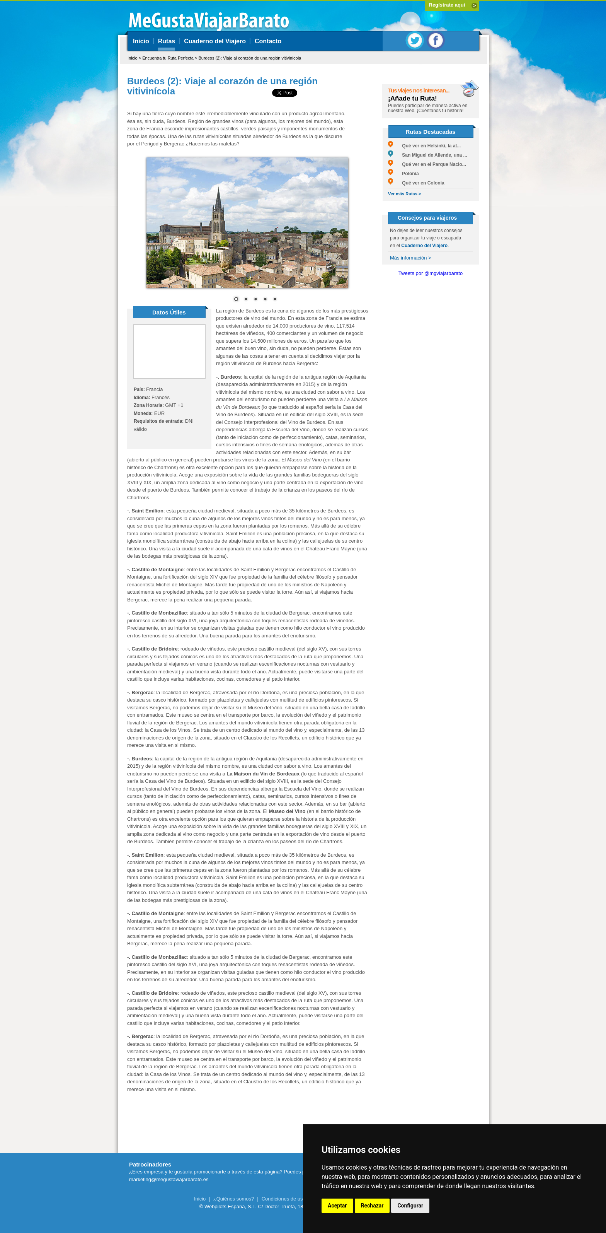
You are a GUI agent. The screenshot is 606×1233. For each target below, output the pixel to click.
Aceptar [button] (337, 1205)
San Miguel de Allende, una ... (427, 155)
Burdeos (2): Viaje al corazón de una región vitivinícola (249, 58)
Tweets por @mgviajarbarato (430, 273)
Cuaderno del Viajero (215, 41)
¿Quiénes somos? (233, 1199)
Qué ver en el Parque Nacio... (427, 164)
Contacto (268, 41)
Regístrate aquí (447, 5)
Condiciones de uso (284, 1199)
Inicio (141, 41)
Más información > (410, 258)
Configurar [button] (410, 1205)
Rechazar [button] (372, 1205)
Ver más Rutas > (404, 193)
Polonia (403, 173)
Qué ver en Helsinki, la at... (424, 146)
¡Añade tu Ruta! (412, 98)
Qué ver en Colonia (416, 183)
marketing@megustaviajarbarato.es (168, 1179)
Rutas (166, 41)
